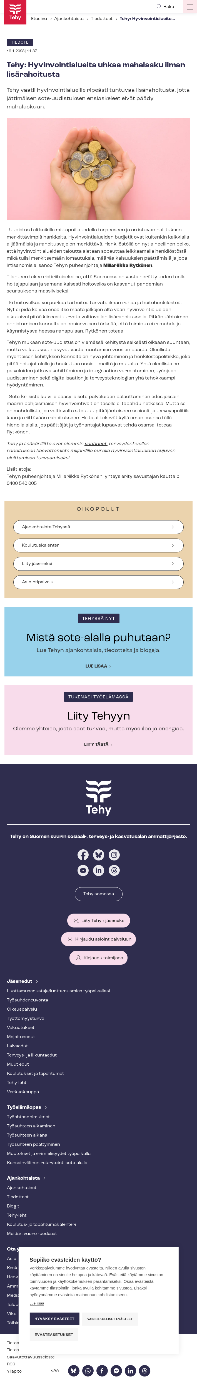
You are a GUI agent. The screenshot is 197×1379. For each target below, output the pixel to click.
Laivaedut (17, 1046)
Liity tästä (96, 745)
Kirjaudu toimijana (103, 958)
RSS (11, 1364)
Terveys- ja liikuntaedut (32, 1055)
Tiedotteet (102, 19)
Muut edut (18, 1064)
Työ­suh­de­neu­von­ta (27, 1000)
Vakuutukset (20, 1028)
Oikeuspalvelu (22, 1009)
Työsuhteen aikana (27, 1135)
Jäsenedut (20, 981)
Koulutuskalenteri (41, 545)
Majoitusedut (21, 1037)
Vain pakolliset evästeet (110, 1319)
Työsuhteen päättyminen (33, 1144)
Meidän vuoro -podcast (32, 1234)
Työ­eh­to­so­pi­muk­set (28, 1117)
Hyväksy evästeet (54, 1319)
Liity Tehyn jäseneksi (103, 921)
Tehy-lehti (17, 1083)
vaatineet (96, 444)
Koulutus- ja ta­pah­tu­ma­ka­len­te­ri (41, 1224)
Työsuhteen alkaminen (31, 1126)
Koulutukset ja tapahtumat (35, 1074)
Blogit (13, 1206)
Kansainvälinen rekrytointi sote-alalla (47, 1163)
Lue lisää (96, 666)
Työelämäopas (24, 1107)
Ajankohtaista (69, 19)
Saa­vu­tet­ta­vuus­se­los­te (31, 1357)
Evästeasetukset (53, 1335)
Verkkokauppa (23, 1092)
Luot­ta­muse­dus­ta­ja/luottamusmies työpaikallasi (58, 991)
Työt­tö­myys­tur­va (25, 1018)
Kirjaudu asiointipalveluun (103, 939)
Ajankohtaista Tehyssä (46, 527)
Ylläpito (14, 1372)
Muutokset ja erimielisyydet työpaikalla (49, 1154)
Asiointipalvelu (37, 582)
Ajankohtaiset (21, 1188)
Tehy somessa (98, 894)
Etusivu (39, 19)
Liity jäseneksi (37, 564)
